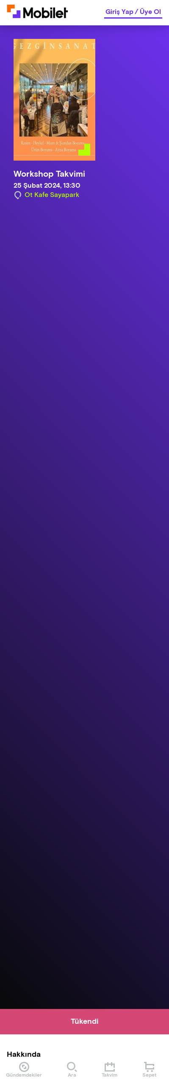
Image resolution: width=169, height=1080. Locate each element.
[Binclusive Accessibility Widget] (18, 1054)
